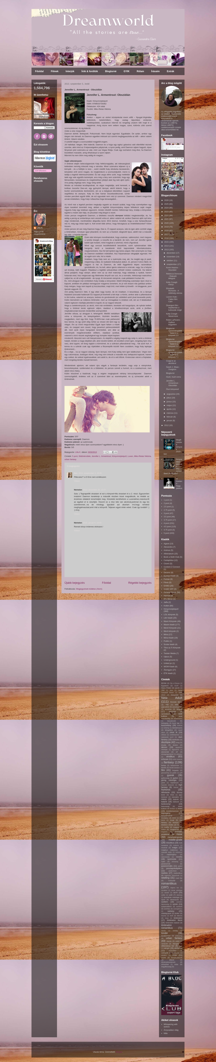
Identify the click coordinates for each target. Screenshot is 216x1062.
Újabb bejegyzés (74, 582)
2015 (166, 242)
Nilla (165, 1033)
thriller (177, 913)
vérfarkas (178, 948)
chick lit (173, 732)
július (169, 398)
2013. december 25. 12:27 (94, 490)
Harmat (167, 595)
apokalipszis (166, 714)
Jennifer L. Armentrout (101, 456)
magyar (176, 827)
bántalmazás (177, 728)
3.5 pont (167, 516)
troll (171, 916)
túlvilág (175, 931)
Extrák (170, 71)
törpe (167, 918)
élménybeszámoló (168, 962)
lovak (172, 820)
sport (163, 900)
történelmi (178, 918)
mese (179, 834)
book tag (175, 723)
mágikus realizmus (169, 850)
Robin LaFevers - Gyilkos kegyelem (173, 322)
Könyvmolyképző (119, 456)
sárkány (171, 911)
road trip (179, 878)
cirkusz (163, 735)
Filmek (54, 71)
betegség (164, 723)
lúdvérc (179, 825)
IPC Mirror (168, 599)
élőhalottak (165, 964)
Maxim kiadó (169, 624)
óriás (176, 964)
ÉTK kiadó (168, 673)
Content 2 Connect (172, 567)
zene (174, 955)
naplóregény (171, 854)
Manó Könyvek (170, 621)
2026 (166, 200)
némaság (175, 861)
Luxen (130, 456)
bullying (166, 728)
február (170, 417)
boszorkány (166, 725)
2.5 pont (167, 506)
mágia (174, 847)
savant (166, 892)
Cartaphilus (169, 560)
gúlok (163, 783)
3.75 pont (168, 520)
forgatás (175, 770)
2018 (166, 230)
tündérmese (166, 936)
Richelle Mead (176, 702)
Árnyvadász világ (171, 1030)
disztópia (166, 742)
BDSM (163, 683)
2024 (166, 208)
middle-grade (175, 839)
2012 (166, 425)
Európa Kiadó (170, 576)
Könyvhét (174, 695)
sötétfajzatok (166, 913)
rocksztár (171, 880)
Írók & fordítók (89, 71)
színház (167, 909)
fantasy (169, 762)
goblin (174, 773)
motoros (176, 845)
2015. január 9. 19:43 (92, 523)
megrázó (164, 832)
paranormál (165, 864)
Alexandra (168, 547)
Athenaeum (169, 554)
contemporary (175, 735)
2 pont (166, 503)
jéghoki (176, 799)
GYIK (126, 71)
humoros (165, 789)
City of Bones (175, 683)
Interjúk (70, 71)
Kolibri (166, 606)
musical (164, 847)
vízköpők (164, 953)
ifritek (172, 795)
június (169, 401)
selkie (163, 895)
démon (164, 747)
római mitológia (176, 890)
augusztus (171, 394)
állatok (171, 960)
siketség (179, 895)
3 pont (166, 513)
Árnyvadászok (176, 958)
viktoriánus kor (167, 946)
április (169, 409)
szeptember (172, 264)
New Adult (171, 697)
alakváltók (165, 707)
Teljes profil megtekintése (39, 233)
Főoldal (39, 71)
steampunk (174, 900)
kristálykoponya (172, 811)
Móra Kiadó (169, 638)
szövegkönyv (177, 909)
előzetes (179, 754)
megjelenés (174, 829)
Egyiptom (165, 686)
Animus (167, 550)
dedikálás (176, 740)
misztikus (170, 843)
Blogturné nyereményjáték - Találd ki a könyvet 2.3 (174, 332)
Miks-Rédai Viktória (142, 456)
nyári (163, 861)
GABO (166, 586)
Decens (167, 572)
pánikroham (172, 871)
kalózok (176, 802)
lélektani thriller (167, 825)
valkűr (177, 941)
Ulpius (166, 657)
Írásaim (155, 71)
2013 (166, 249)
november (171, 256)
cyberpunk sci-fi (167, 737)
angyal (179, 709)
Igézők (177, 688)
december (171, 253)
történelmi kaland (172, 923)
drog (178, 742)
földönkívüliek (85, 456)
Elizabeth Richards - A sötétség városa (174, 290)
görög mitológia (168, 780)
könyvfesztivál (166, 816)
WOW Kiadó (169, 666)
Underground (169, 660)
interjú (163, 799)
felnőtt (163, 768)
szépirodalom (166, 906)
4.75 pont (168, 530)
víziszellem (172, 950)
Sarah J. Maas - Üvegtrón (173, 368)
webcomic (175, 953)
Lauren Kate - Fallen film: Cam (172, 299)
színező (179, 906)
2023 (166, 212)
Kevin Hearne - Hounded (172, 268)
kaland (164, 802)
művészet (179, 852)
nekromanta (165, 857)
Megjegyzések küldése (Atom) (89, 589)
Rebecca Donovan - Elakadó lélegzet (174, 276)
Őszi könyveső (172, 389)
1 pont (166, 500)
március (170, 413)
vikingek (175, 944)
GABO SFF (169, 589)
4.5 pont (167, 526)
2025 (166, 204)
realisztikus (178, 873)
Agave (166, 543)
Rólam (140, 71)
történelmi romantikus (167, 926)
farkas (163, 765)
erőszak (164, 759)
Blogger (119, 1052)
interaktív (175, 797)
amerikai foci (177, 707)
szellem (164, 902)
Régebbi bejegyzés (140, 582)
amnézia (168, 709)
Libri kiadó (168, 618)
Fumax (167, 579)
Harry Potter (166, 688)
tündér (164, 933)
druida (163, 745)
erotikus (170, 756)
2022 (166, 215)
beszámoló (171, 721)
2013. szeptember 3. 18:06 (90, 473)
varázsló (164, 944)
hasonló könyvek (167, 785)
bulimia (179, 725)
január (170, 420)
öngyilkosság (166, 967)
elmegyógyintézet (167, 754)
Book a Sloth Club (171, 557)
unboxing (178, 936)
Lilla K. (40, 228)
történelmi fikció (174, 920)
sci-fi (175, 892)
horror (176, 787)
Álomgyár (168, 670)
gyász (175, 778)
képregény (165, 813)
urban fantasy (70, 459)
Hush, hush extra (173, 377)
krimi (180, 808)
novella (179, 857)
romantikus (169, 883)
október (170, 260)
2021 (166, 219)
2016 (166, 238)
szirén (175, 904)
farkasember (175, 765)
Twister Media (170, 653)
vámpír (167, 948)
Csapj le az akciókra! (171, 362)
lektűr (174, 818)
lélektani (175, 822)
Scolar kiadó (169, 644)
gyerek (170, 775)
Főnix (166, 582)
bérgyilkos (169, 730)
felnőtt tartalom (174, 768)
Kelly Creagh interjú (171, 283)
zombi (163, 958)
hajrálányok (174, 783)
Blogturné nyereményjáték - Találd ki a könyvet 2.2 (174, 342)
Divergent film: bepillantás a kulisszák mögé (174, 307)
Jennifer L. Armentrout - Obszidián (172, 383)
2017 (166, 234)
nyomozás (171, 859)
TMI (167, 705)
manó (163, 829)
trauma (163, 916)
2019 (166, 227)
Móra (166, 634)
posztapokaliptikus (174, 868)
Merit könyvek (170, 631)
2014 (166, 246)
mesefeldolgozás (175, 837)
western (164, 955)
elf (177, 752)
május (169, 405)
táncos (179, 916)
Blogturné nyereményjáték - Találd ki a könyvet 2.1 (174, 353)
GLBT (176, 686)
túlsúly (163, 931)
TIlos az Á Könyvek (172, 648)
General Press (170, 592)
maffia (166, 827)
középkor (164, 818)
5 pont (75, 456)
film (163, 770)
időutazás (165, 792)
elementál (165, 752)
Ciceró (166, 563)
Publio (166, 641)
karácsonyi (166, 804)
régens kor (174, 888)
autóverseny (178, 718)
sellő (170, 895)
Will (176, 705)
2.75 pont (168, 510)
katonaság (165, 806)
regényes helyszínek (172, 875)
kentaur (172, 809)
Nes (76, 473)
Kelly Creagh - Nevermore (172, 315)
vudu (180, 946)
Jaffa (166, 602)
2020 (166, 223)
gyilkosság (165, 778)
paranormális (166, 866)
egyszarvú (175, 749)
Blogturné (111, 71)
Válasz (77, 481)
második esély (166, 852)
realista (164, 873)
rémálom (164, 890)
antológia (172, 711)
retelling (165, 878)
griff (181, 773)
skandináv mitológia (171, 897)
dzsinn (175, 745)
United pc (168, 663)
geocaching (165, 773)
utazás (168, 941)
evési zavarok (177, 759)
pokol (180, 866)
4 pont (166, 523)
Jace (171, 690)
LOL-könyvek (169, 614)
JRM (162, 690)
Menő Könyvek (170, 628)
